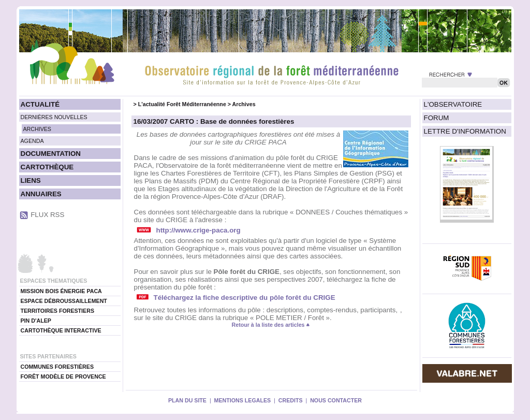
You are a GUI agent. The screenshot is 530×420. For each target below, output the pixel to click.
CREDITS (290, 400)
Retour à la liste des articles (271, 325)
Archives (244, 104)
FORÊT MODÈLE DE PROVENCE (63, 376)
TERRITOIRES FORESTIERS (58, 311)
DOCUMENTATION (51, 153)
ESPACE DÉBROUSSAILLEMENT (64, 301)
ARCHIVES (37, 129)
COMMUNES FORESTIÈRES (57, 367)
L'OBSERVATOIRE (453, 104)
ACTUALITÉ (40, 104)
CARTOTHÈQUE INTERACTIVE (61, 330)
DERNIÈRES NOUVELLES (54, 117)
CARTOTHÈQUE (47, 167)
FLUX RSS (47, 215)
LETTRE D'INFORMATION (465, 131)
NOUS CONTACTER (336, 400)
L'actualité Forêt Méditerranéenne (182, 104)
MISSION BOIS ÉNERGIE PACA (61, 291)
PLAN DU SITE (187, 400)
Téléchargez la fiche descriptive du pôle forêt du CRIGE (244, 297)
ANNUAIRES (41, 194)
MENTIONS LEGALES (242, 400)
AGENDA (32, 141)
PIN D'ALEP (36, 320)
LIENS (31, 180)
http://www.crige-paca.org (198, 230)
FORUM (436, 118)
